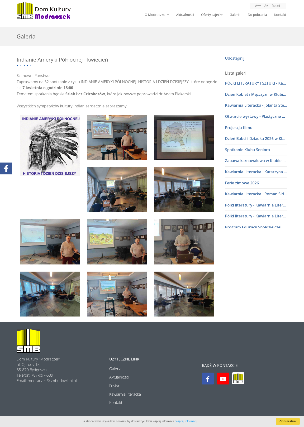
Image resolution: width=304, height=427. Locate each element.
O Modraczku (157, 14)
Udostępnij (234, 58)
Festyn (114, 385)
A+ (266, 5)
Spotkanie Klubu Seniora (247, 149)
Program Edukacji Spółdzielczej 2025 (256, 227)
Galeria (235, 14)
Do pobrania (257, 14)
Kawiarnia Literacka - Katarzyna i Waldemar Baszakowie (256, 171)
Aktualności (185, 14)
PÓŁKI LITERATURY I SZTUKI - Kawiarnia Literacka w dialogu (256, 83)
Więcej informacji (186, 421)
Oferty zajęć (212, 14)
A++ (258, 5)
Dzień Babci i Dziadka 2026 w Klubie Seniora (256, 138)
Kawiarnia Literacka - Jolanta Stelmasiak (256, 105)
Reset (276, 5)
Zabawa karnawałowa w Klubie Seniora (256, 160)
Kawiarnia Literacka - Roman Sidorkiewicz (256, 194)
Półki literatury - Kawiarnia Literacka (256, 205)
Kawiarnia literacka (125, 394)
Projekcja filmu (238, 127)
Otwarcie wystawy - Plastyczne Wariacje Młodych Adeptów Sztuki (256, 116)
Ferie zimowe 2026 (242, 183)
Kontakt (280, 14)
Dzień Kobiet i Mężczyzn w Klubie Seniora (256, 94)
